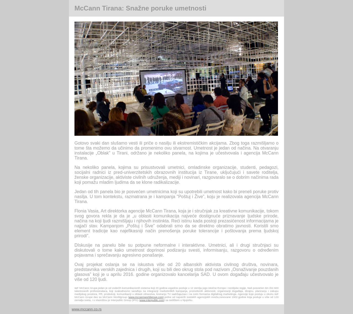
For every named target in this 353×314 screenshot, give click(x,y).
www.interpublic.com (152, 300)
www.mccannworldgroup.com (146, 297)
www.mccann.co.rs (86, 309)
